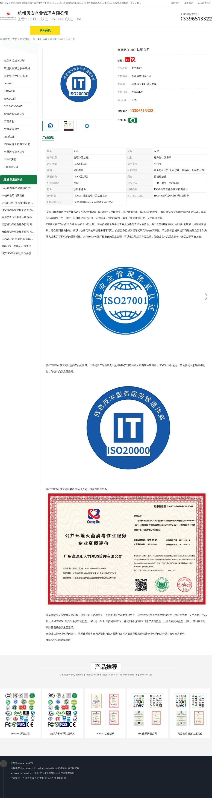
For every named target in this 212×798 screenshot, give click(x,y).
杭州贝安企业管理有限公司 (46, 773)
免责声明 (39, 778)
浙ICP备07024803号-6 (44, 768)
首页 (14, 39)
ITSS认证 (9, 136)
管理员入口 (50, 778)
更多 (32, 179)
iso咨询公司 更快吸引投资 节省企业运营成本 (18, 202)
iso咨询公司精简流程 (13, 195)
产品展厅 (135, 30)
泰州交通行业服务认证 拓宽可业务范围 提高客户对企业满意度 (18, 217)
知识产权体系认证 (14, 113)
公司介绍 (105, 30)
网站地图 (61, 778)
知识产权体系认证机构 (62, 733)
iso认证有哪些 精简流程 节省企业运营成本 (18, 188)
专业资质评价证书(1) (16, 76)
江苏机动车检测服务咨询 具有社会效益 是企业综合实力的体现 (18, 224)
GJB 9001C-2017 (13, 106)
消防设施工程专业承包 (17, 144)
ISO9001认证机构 (105, 733)
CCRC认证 (10, 159)
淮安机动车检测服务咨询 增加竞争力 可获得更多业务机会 (18, 210)
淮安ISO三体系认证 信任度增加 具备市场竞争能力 (18, 253)
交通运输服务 (12, 129)
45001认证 (10, 98)
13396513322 (141, 110)
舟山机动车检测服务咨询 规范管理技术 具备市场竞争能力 (18, 231)
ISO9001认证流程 (20, 733)
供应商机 (45, 30)
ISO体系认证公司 (147, 733)
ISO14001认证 (40, 39)
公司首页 (15, 30)
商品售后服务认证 (14, 60)
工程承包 (9, 121)
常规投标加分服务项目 (17, 68)
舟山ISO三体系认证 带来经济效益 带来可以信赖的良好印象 (18, 246)
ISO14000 (9, 91)
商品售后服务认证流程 (190, 733)
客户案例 (195, 30)
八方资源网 (28, 778)
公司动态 (165, 30)
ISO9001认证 (11, 167)
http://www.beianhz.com (58, 640)
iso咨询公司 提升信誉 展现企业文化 (18, 239)
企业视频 (75, 30)
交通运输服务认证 (14, 151)
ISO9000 (8, 83)
